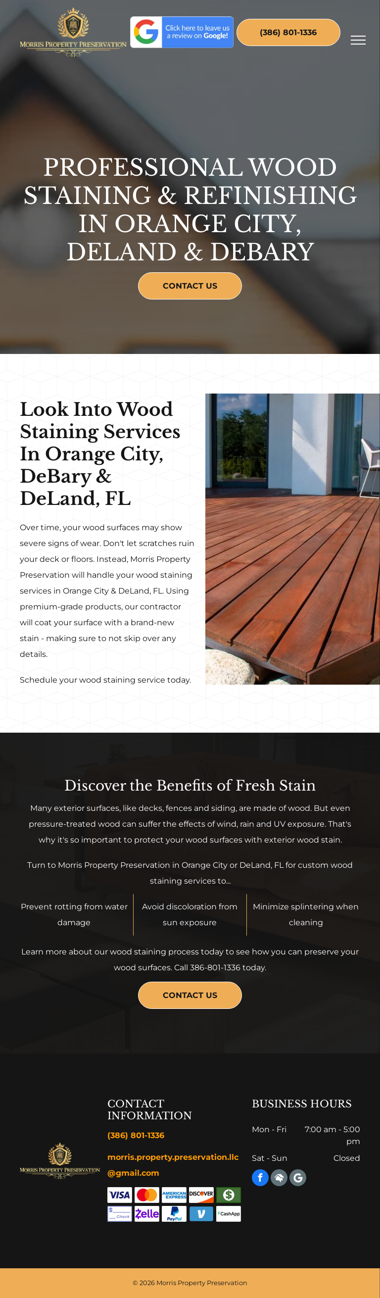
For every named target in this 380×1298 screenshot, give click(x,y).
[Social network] (279, 1179)
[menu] (358, 40)
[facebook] (260, 1179)
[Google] (297, 1179)
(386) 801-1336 (135, 1135)
